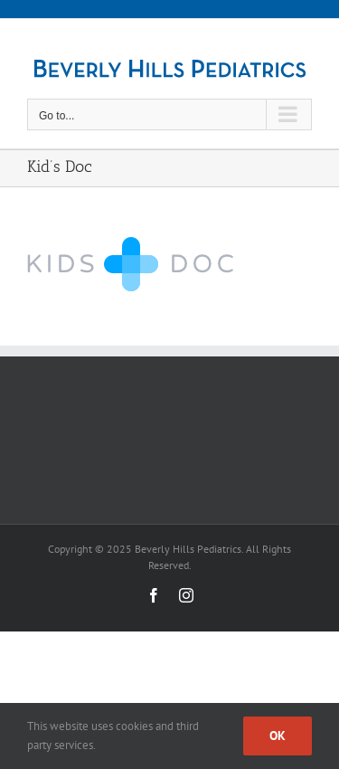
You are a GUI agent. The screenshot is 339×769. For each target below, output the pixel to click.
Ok (277, 735)
